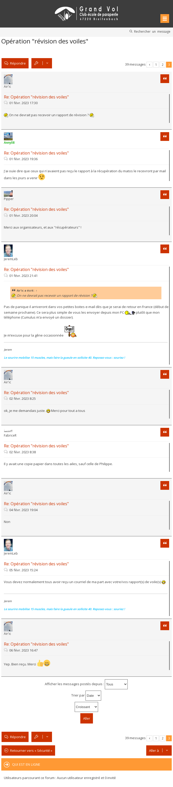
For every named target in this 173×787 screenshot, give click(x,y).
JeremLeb (11, 259)
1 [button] (156, 64)
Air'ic (7, 86)
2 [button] (162, 64)
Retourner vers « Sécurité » (31, 750)
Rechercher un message (152, 31)
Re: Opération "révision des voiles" (36, 97)
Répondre (18, 63)
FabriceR (10, 435)
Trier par (86, 696)
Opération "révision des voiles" (44, 41)
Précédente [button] (149, 65)
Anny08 (9, 142)
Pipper (9, 199)
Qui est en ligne (26, 764)
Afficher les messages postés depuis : (86, 684)
